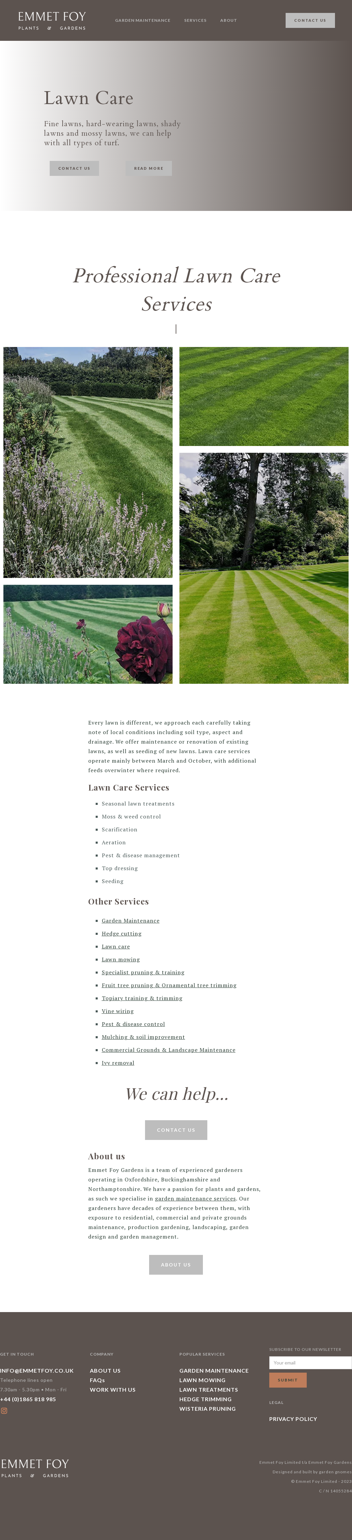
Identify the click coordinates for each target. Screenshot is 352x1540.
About (228, 20)
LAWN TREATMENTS (208, 1389)
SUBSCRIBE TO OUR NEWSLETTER (305, 1349)
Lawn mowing (121, 959)
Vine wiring (118, 1011)
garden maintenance (143, 20)
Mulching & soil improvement (143, 1037)
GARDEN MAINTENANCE (214, 1370)
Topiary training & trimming (142, 998)
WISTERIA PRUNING (207, 1408)
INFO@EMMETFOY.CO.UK (37, 1370)
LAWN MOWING (202, 1380)
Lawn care (116, 946)
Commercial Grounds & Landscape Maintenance (169, 1050)
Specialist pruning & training (143, 972)
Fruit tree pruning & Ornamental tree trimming (169, 985)
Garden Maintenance (131, 920)
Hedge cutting (122, 933)
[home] (51, 20)
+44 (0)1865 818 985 (28, 1399)
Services (195, 20)
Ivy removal (118, 1062)
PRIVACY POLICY (293, 1418)
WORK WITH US (113, 1389)
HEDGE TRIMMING (205, 1399)
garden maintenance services (195, 1198)
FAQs (97, 1380)
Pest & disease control (133, 1024)
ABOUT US (105, 1370)
